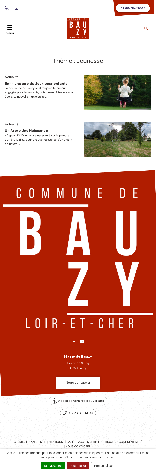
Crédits (19, 442)
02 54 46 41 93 (78, 413)
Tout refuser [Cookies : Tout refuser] (78, 465)
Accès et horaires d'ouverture (78, 401)
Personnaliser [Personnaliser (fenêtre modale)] (103, 465)
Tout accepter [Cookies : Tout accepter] (53, 465)
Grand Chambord (133, 8)
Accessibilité (87, 442)
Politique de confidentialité (121, 442)
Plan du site (37, 442)
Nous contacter (78, 382)
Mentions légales (62, 442)
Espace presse (78, 426)
